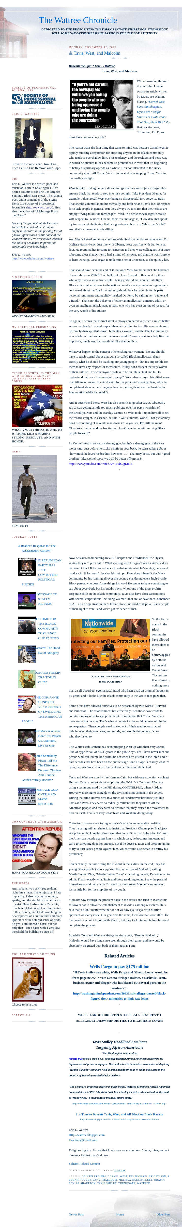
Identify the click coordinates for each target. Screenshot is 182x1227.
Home (120, 1214)
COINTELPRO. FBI (94, 1176)
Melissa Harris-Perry (135, 1179)
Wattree (143, 1183)
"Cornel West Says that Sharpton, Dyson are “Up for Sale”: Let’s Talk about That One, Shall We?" (152, 112)
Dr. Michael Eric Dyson (147, 1176)
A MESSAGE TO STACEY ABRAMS (45, 599)
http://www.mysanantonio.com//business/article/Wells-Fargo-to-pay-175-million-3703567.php (119, 1103)
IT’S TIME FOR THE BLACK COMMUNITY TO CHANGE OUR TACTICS (46, 628)
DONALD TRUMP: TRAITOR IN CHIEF (47, 677)
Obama (159, 1179)
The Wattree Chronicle (78, 20)
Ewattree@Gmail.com (83, 1140)
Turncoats (126, 1183)
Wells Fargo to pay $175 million (120, 966)
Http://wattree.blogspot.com (87, 1135)
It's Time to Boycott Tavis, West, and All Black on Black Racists (119, 1114)
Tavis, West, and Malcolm (97, 53)
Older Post (163, 1214)
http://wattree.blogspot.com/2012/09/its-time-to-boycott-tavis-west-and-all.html (119, 1119)
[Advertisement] (97, 1201)
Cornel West (117, 1176)
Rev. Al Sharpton (82, 1183)
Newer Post (76, 1214)
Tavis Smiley (107, 1183)
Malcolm (110, 1179)
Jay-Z (97, 1179)
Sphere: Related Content (84, 1163)
